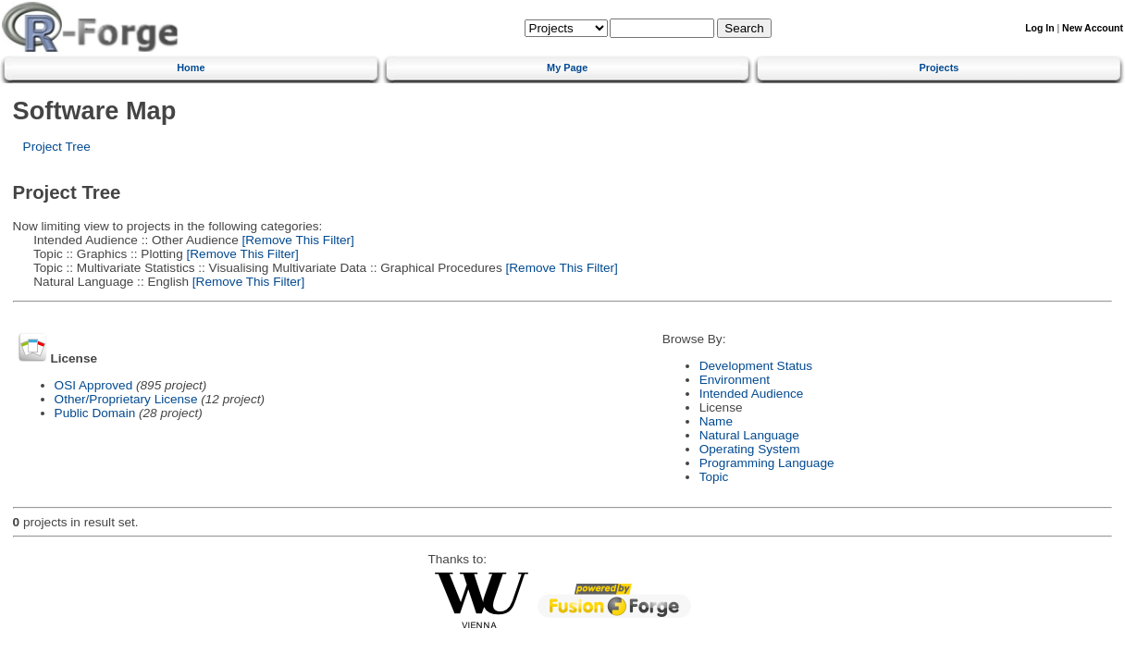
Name (716, 421)
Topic (714, 477)
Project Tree (57, 147)
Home (190, 67)
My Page (567, 67)
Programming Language (766, 463)
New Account (1092, 28)
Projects (938, 67)
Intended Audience (751, 394)
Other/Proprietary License (126, 399)
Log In (1039, 28)
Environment (734, 380)
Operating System (749, 449)
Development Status (755, 366)
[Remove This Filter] (296, 240)
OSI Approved (94, 385)
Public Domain (95, 413)
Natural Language (749, 435)
